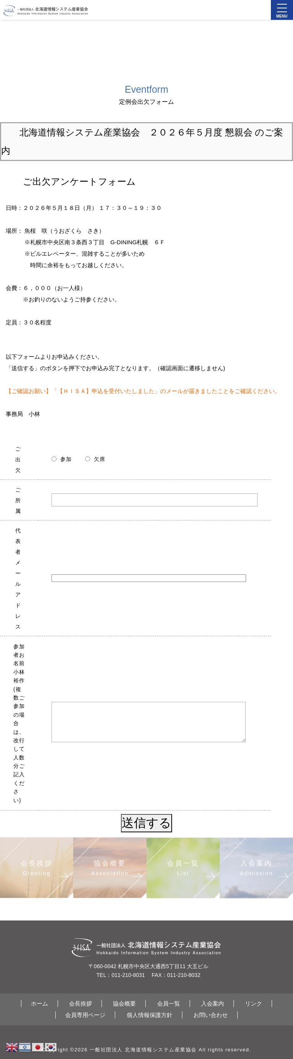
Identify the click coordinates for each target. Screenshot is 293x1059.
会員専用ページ (85, 1015)
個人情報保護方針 (149, 1015)
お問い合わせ (210, 1015)
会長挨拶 (80, 1003)
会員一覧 (168, 1003)
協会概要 (124, 1003)
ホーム (39, 1003)
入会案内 (212, 1003)
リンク (253, 1003)
